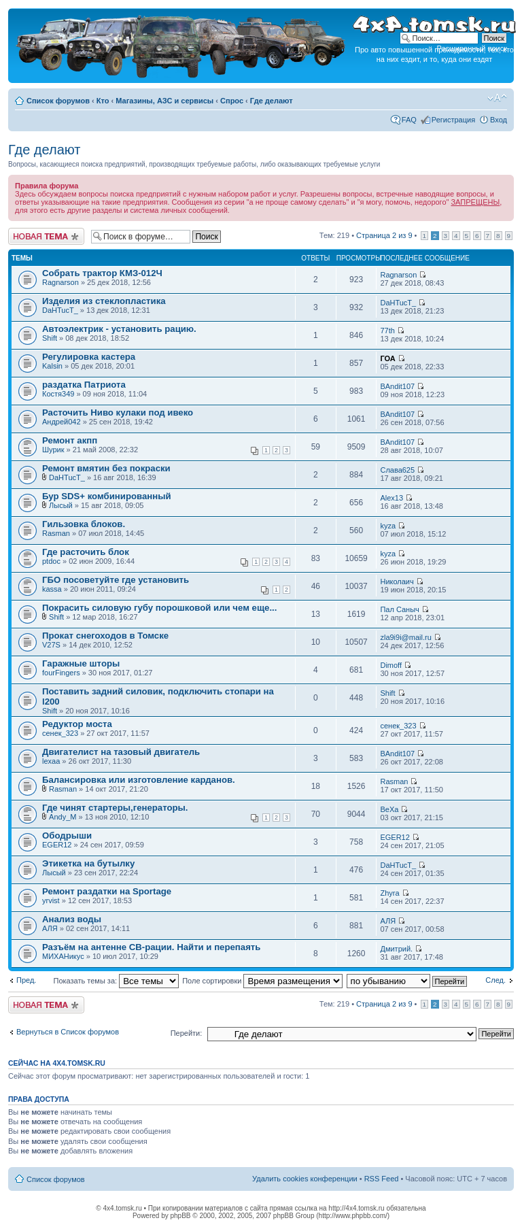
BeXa (389, 809)
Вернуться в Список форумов (67, 1032)
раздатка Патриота (84, 385)
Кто (103, 101)
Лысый (61, 505)
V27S (51, 645)
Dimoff (391, 665)
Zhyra (389, 893)
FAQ (409, 120)
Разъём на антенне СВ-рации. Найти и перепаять (151, 947)
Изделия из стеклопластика (104, 301)
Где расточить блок (85, 552)
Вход (498, 120)
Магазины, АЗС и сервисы (164, 101)
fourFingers (61, 673)
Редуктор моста (77, 724)
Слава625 (397, 470)
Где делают (271, 101)
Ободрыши (67, 835)
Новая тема (46, 236)
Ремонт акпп (69, 440)
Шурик (53, 449)
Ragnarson (60, 282)
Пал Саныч (399, 609)
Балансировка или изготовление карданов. (138, 780)
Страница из (384, 235)
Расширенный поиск (471, 48)
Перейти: (187, 1033)
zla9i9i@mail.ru (405, 637)
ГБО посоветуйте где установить (115, 580)
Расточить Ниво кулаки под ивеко (117, 412)
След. (495, 980)
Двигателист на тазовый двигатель (121, 752)
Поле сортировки (262, 981)
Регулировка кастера (88, 357)
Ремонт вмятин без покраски (106, 468)
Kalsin (52, 366)
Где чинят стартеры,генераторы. (115, 808)
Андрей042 (61, 422)
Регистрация (453, 120)
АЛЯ (50, 928)
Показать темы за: (116, 981)
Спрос (231, 101)
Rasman (56, 533)
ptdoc (51, 561)
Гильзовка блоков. (83, 524)
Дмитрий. (396, 949)
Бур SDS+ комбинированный (106, 496)
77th (387, 330)
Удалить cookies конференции (305, 1179)
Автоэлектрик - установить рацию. (119, 329)
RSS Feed (381, 1179)
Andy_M (62, 817)
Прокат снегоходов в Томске (105, 635)
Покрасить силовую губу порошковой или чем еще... (159, 608)
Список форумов (58, 101)
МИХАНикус (63, 956)
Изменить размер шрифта (497, 98)
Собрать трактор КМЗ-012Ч (102, 273)
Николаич (396, 581)
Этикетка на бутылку (88, 863)
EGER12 (56, 845)
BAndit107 (397, 386)
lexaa (51, 761)
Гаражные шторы (81, 663)
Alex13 (391, 498)
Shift (49, 338)
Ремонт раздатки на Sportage (106, 891)
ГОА (387, 358)
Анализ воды (71, 919)
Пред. (26, 980)
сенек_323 (60, 733)
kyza (388, 526)
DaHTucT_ (60, 310)
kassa (52, 589)
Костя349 (58, 394)
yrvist (51, 900)
